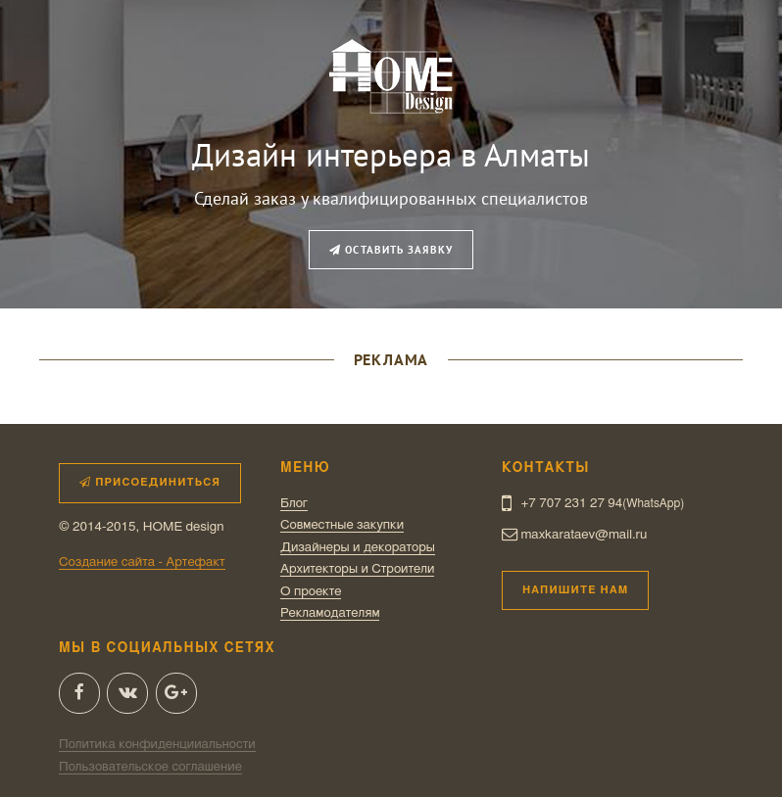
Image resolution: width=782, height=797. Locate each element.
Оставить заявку (391, 250)
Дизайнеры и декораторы (357, 547)
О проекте (310, 591)
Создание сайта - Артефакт (142, 562)
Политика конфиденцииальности (157, 744)
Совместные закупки (342, 525)
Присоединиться (149, 482)
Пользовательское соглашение (150, 767)
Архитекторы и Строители (357, 569)
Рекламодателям (330, 613)
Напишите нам (575, 590)
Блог (294, 503)
